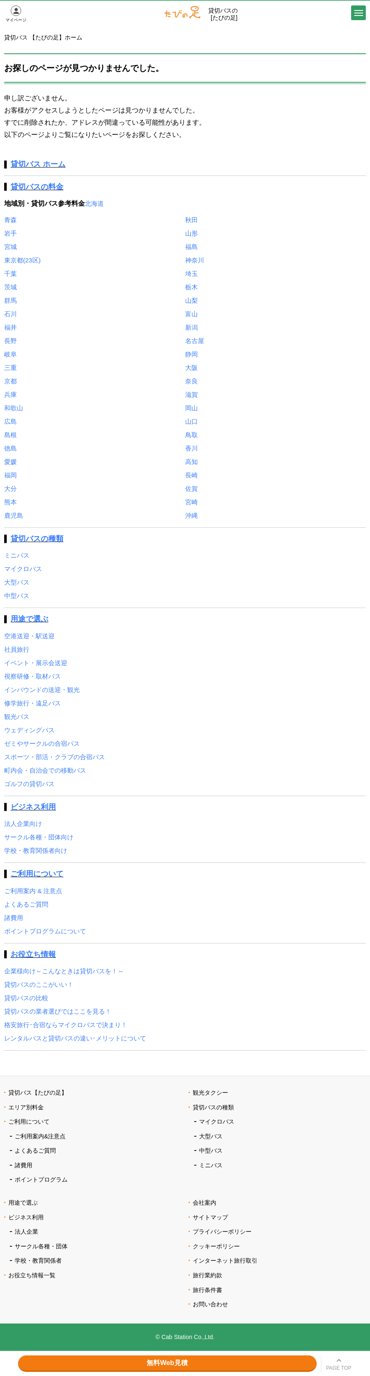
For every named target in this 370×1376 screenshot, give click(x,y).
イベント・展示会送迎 (35, 662)
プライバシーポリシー (222, 1231)
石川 (10, 313)
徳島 (10, 448)
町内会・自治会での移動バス (45, 770)
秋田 (191, 219)
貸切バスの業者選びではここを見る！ (57, 1011)
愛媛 (10, 461)
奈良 (191, 381)
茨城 (10, 287)
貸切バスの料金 (36, 187)
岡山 (191, 407)
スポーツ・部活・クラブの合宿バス (54, 756)
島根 (10, 434)
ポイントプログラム (41, 1179)
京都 (10, 381)
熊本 (10, 502)
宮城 (10, 246)
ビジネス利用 (33, 807)
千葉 (10, 273)
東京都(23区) (22, 260)
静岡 (191, 354)
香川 (191, 448)
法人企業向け (23, 823)
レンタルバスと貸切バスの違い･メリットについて (75, 1038)
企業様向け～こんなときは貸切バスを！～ (64, 971)
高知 (191, 461)
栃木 (191, 287)
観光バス (16, 716)
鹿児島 (13, 515)
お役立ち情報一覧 (31, 1275)
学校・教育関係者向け (35, 850)
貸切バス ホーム (38, 164)
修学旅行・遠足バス (32, 703)
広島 (10, 421)
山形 (191, 233)
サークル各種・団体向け (38, 837)
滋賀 (191, 394)
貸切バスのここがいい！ (38, 984)
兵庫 (10, 394)
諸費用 (13, 917)
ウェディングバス (29, 730)
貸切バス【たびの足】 (37, 1092)
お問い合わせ (210, 1304)
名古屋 (194, 340)
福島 (191, 246)
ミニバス (16, 555)
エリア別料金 (26, 1107)
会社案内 (204, 1202)
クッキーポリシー (216, 1246)
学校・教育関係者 (38, 1260)
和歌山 (13, 407)
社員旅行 (16, 649)
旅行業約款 (207, 1275)
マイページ (15, 20)
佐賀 (191, 488)
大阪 (191, 367)
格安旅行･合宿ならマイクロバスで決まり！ (65, 1024)
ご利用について (36, 874)
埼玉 (191, 273)
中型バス (16, 595)
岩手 (10, 233)
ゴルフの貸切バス (29, 783)
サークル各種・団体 (41, 1246)
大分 (10, 488)
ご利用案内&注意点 (40, 1136)
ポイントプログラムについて (45, 931)
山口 (191, 421)
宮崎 (191, 502)
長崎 (191, 475)
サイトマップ (210, 1217)
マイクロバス (23, 568)
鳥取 (191, 434)
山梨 (191, 300)
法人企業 (26, 1231)
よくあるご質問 (26, 904)
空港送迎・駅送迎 (29, 636)
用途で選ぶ (29, 619)
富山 (191, 313)
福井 (10, 327)
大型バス (16, 582)
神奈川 (194, 260)
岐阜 (10, 354)
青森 (10, 219)
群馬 (10, 300)
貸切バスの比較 (26, 997)
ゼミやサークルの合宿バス (42, 743)
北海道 (94, 203)
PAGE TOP (338, 1368)
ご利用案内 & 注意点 (33, 890)
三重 (10, 367)
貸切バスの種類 (36, 539)
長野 (10, 340)
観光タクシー (210, 1092)
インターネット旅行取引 (225, 1260)
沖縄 (191, 515)
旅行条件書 (207, 1290)
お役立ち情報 (33, 954)
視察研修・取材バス (32, 676)
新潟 (191, 327)
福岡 (10, 475)
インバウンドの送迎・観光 (42, 689)
